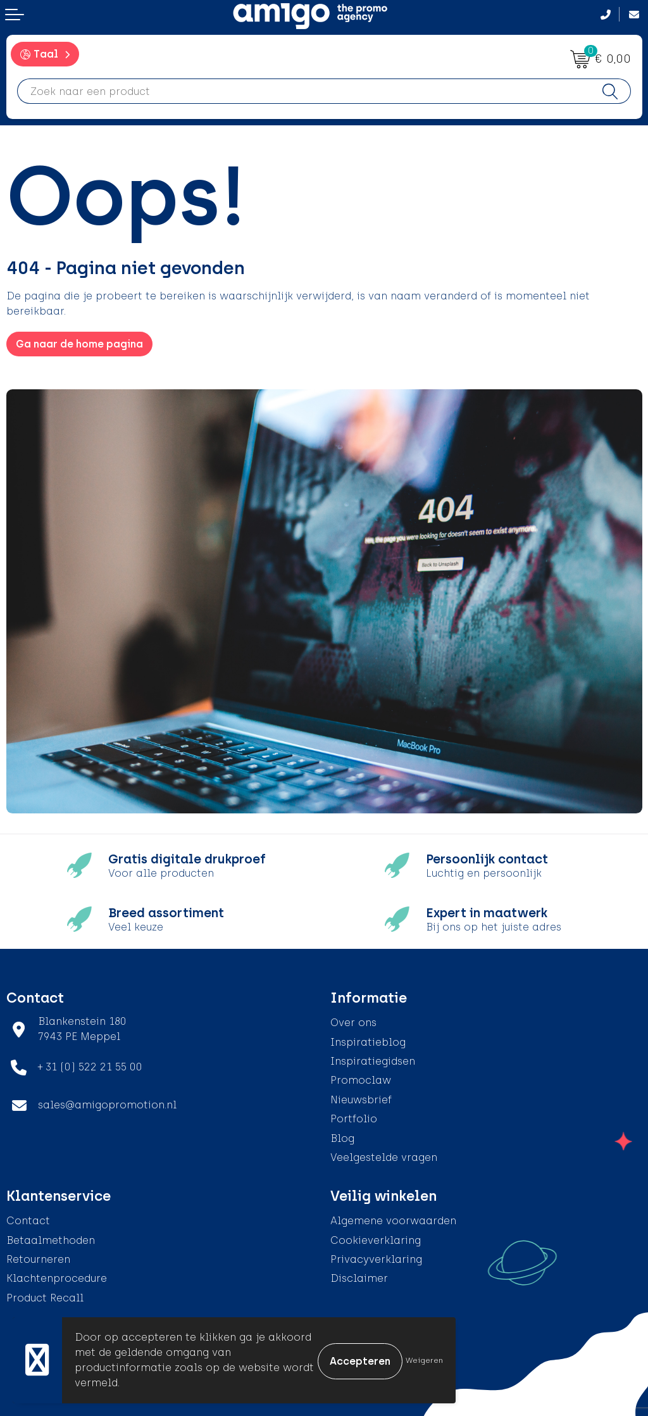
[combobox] (303, 91)
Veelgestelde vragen (383, 1157)
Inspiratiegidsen (372, 1061)
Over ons (353, 1023)
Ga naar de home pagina (79, 344)
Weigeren (424, 1360)
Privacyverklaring (376, 1259)
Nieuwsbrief (361, 1100)
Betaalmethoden (50, 1240)
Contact (28, 1221)
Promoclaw (360, 1080)
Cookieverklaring (375, 1240)
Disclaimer (359, 1278)
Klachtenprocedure (56, 1278)
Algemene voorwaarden (393, 1221)
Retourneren (38, 1259)
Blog (342, 1138)
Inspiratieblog (368, 1042)
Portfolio (353, 1119)
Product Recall (45, 1298)
